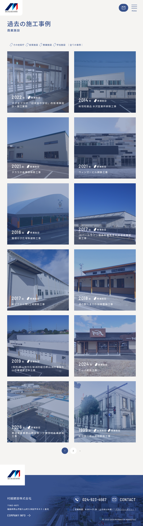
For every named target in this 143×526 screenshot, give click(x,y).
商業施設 (47, 45)
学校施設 (60, 45)
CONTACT (128, 499)
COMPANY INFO (19, 515)
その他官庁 (18, 45)
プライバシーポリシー (124, 509)
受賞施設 (33, 45)
